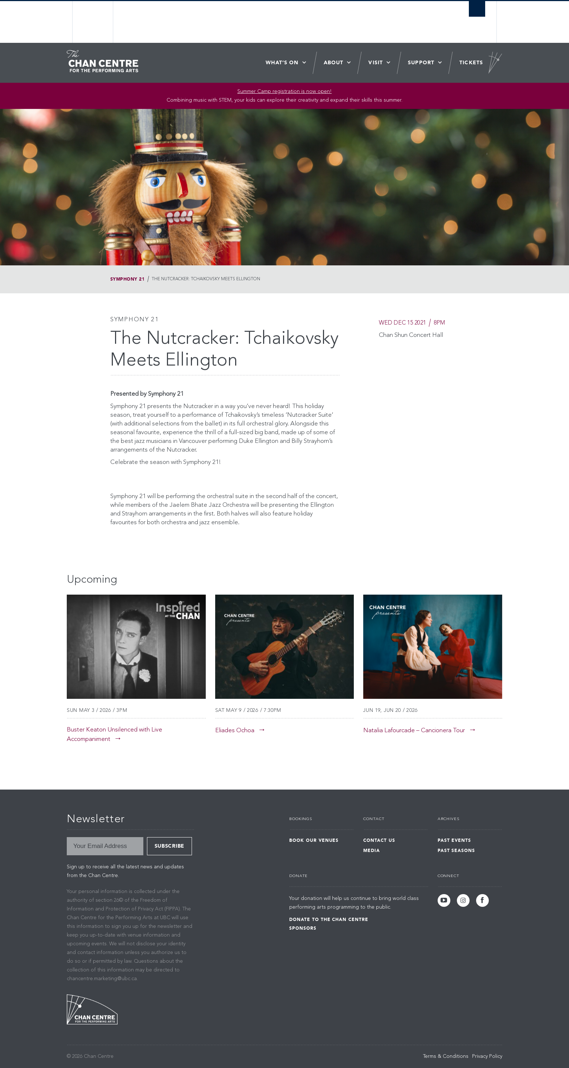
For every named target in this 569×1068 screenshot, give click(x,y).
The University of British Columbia (93, 22)
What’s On (282, 63)
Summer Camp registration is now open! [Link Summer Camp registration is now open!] (284, 91)
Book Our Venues (314, 840)
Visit (375, 63)
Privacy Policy (487, 1056)
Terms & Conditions (445, 1056)
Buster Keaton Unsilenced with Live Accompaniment (114, 734)
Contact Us (379, 840)
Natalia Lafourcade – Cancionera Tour (414, 730)
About (334, 63)
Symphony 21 (127, 279)
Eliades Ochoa (234, 730)
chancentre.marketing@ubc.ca (102, 978)
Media (371, 850)
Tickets (471, 63)
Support (421, 63)
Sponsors (302, 928)
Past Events (454, 840)
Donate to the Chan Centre (328, 919)
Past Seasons (456, 850)
